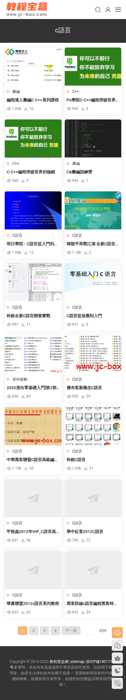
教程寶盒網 (27, 9)
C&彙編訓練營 (80, 172)
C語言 (17, 235)
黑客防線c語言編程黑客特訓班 (92, 604)
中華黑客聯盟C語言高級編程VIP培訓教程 (33, 460)
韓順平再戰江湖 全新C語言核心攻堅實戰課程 (91, 244)
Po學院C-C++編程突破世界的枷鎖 (91, 100)
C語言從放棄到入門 (84, 315)
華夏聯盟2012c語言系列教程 (33, 603)
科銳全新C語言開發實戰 (29, 315)
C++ (75, 91)
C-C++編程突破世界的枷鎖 (31, 172)
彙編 (16, 91)
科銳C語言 (76, 459)
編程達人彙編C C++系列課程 (33, 100)
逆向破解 (19, 379)
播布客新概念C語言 (84, 387)
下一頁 (71, 630)
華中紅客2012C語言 (85, 531)
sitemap (77, 661)
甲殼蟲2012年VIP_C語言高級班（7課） (31, 532)
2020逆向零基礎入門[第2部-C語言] (32, 388)
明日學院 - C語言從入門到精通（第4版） (32, 244)
